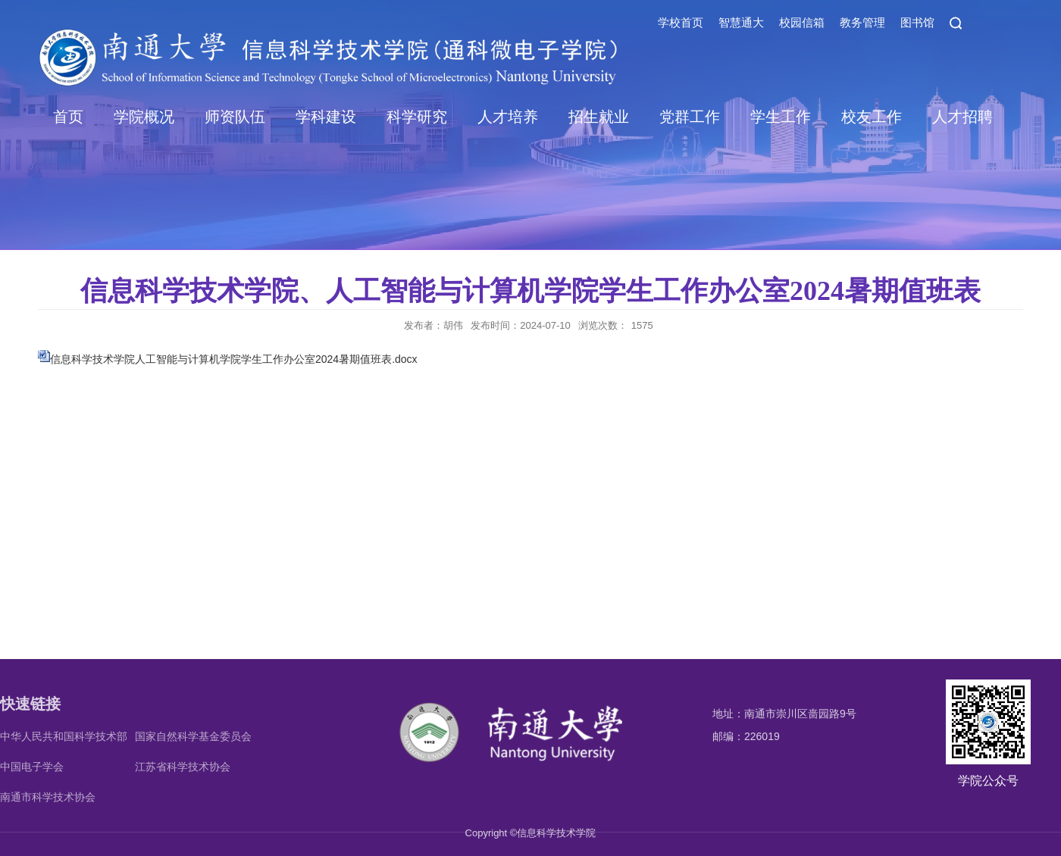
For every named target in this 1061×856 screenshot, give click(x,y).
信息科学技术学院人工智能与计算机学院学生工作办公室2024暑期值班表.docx (234, 359)
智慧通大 (741, 22)
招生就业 (598, 116)
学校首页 (680, 22)
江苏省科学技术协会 (182, 767)
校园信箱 (802, 22)
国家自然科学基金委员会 (193, 736)
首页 (68, 116)
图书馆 (917, 22)
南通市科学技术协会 (47, 797)
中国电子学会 (32, 767)
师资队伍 (235, 116)
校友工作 (871, 116)
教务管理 (862, 22)
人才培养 (507, 116)
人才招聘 (962, 116)
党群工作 (689, 116)
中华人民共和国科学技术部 (63, 736)
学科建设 (326, 116)
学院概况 (144, 116)
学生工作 (780, 116)
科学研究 (417, 116)
